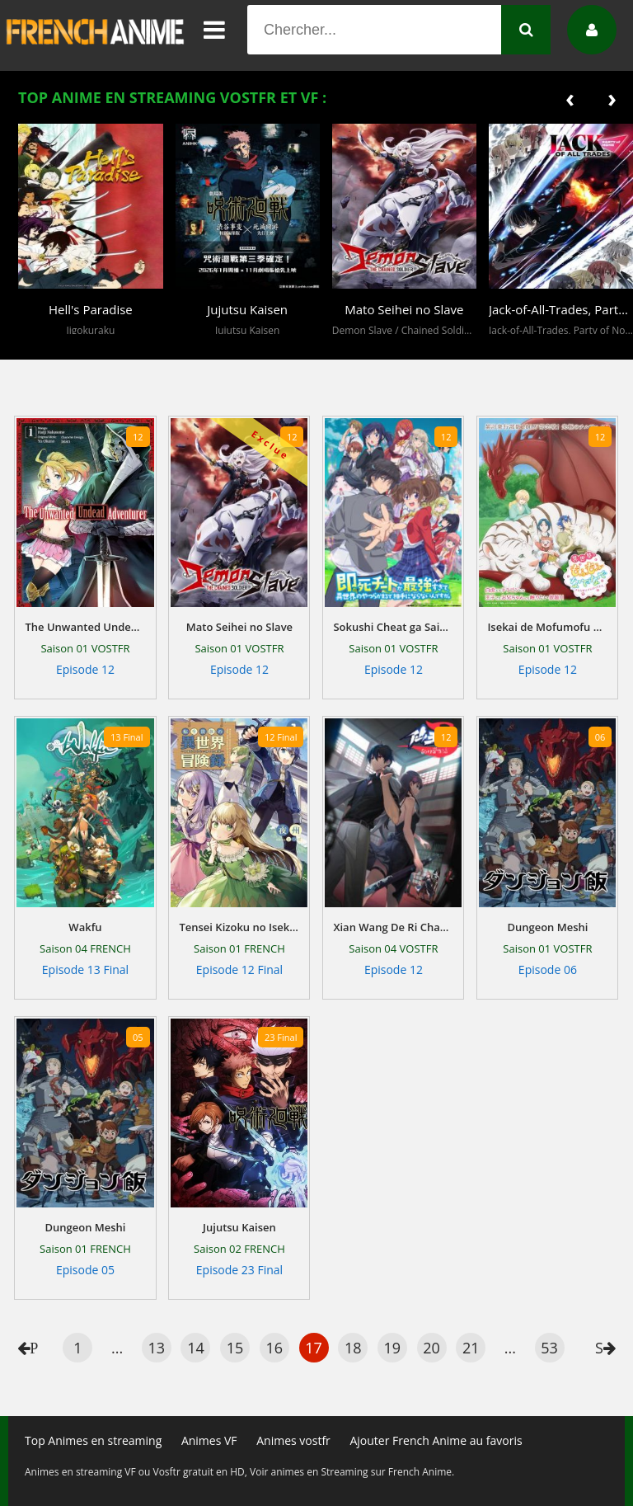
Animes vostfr (293, 1440)
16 (275, 1348)
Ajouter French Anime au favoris (435, 1440)
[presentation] (570, 97)
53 (549, 1348)
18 (353, 1348)
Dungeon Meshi (547, 927)
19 (392, 1348)
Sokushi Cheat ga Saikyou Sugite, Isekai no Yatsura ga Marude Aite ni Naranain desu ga (393, 626)
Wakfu (84, 927)
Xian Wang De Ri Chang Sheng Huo (393, 927)
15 (235, 1348)
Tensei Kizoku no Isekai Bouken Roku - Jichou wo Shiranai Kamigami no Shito (239, 927)
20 (431, 1348)
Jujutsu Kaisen (239, 1227)
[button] (34, 347)
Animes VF (209, 1440)
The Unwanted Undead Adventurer (85, 626)
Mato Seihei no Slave (239, 626)
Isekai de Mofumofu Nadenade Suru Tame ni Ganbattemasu (547, 626)
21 (471, 1348)
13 (156, 1348)
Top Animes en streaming (93, 1440)
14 (195, 1348)
